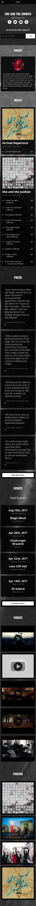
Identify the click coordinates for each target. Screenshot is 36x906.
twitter (15, 22)
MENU (11, 2)
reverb (26, 22)
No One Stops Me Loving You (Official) (15, 262)
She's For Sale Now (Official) (13, 208)
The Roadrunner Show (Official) (12, 235)
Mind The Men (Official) (12, 201)
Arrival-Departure (13, 151)
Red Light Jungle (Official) (12, 228)
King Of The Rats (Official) (13, 243)
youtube (21, 22)
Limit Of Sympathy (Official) (13, 221)
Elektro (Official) (12, 249)
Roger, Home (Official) (11, 255)
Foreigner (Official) (13, 215)
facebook (10, 22)
